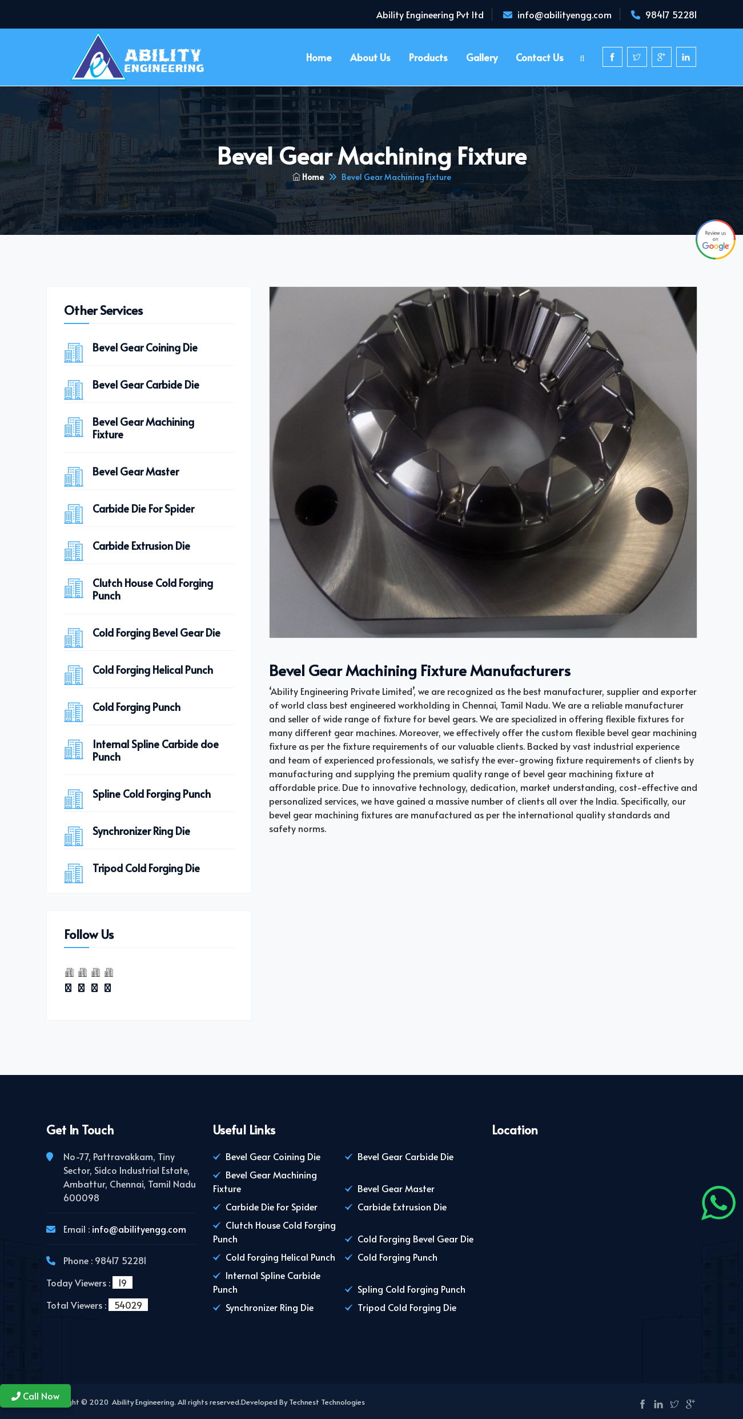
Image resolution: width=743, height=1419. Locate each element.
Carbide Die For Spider (143, 508)
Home (319, 57)
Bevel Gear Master (136, 471)
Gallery (481, 57)
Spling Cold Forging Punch (411, 1288)
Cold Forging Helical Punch (153, 669)
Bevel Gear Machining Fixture (143, 428)
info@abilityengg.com (564, 14)
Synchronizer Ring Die (141, 831)
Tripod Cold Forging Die (146, 868)
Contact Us (540, 57)
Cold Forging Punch (136, 707)
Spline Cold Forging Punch (152, 794)
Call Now (35, 1395)
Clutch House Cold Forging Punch (153, 589)
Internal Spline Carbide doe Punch (156, 750)
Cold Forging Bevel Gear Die (156, 632)
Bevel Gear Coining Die (145, 347)
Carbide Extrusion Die (141, 545)
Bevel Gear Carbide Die (146, 384)
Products (428, 57)
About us (370, 57)
